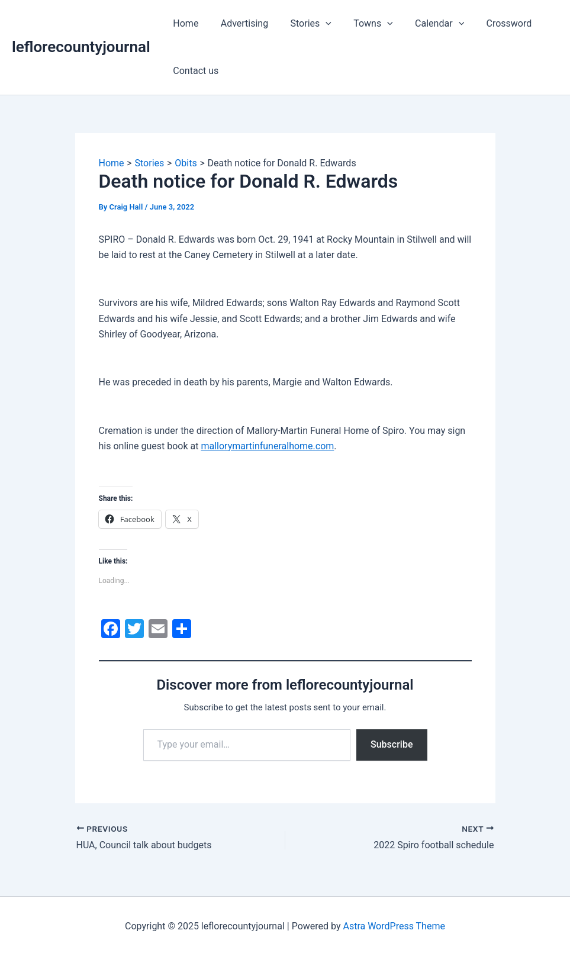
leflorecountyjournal (81, 47)
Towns (362, 23)
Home (184, 23)
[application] (318, 23)
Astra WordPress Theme (394, 926)
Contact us (194, 70)
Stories (302, 23)
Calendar (425, 23)
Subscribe (392, 744)
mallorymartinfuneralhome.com (267, 446)
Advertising (240, 23)
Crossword (491, 23)
